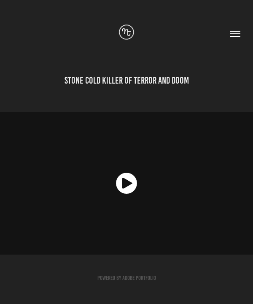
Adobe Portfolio (139, 278)
